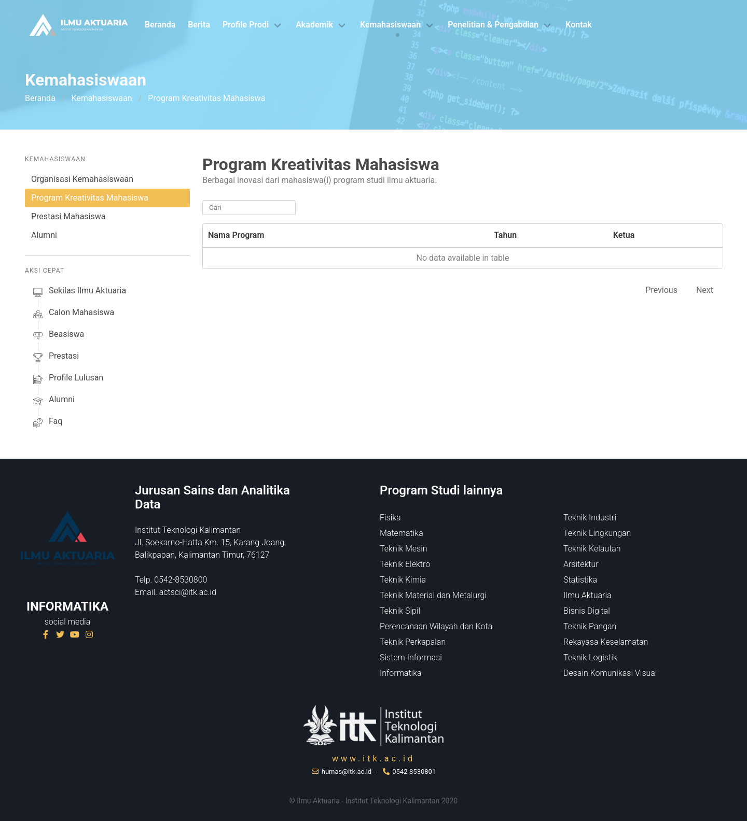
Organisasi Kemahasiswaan (82, 179)
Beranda (160, 25)
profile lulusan (67, 379)
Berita (199, 25)
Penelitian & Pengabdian (493, 25)
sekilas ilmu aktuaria (78, 292)
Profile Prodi (246, 25)
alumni (53, 401)
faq (46, 423)
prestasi (55, 357)
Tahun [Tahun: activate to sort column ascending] (505, 235)
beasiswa (57, 336)
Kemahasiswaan (390, 25)
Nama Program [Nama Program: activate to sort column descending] (236, 235)
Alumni (44, 235)
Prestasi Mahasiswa (68, 216)
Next (704, 290)
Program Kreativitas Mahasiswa (89, 198)
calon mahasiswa (72, 314)
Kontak (578, 25)
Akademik (314, 25)
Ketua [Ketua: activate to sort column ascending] (623, 235)
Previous (661, 290)
